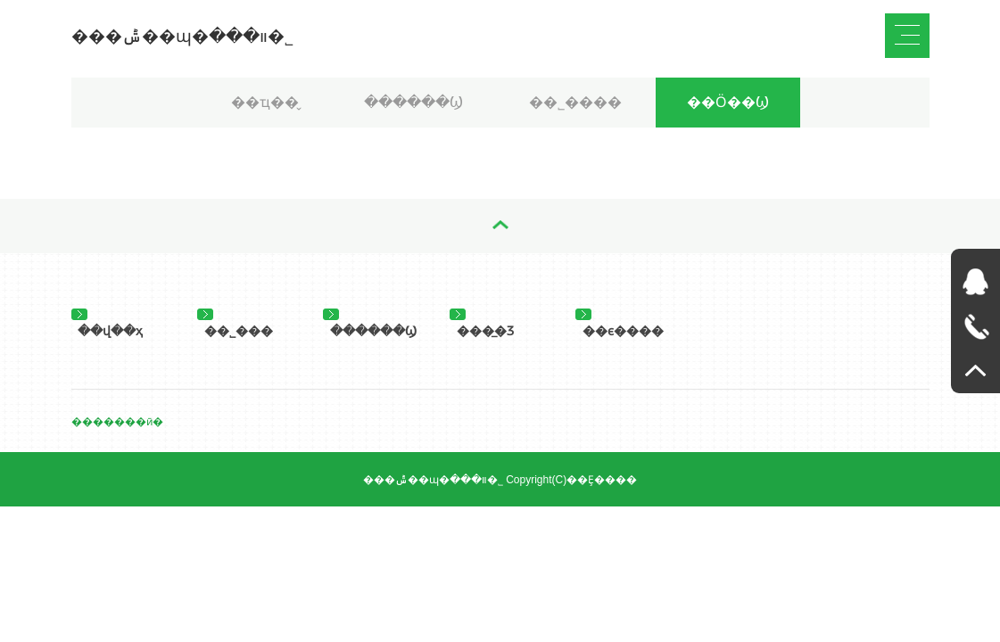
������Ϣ (413, 102)
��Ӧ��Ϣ (728, 102)
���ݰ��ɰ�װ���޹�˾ (182, 36)
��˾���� (575, 102)
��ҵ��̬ (265, 102)
